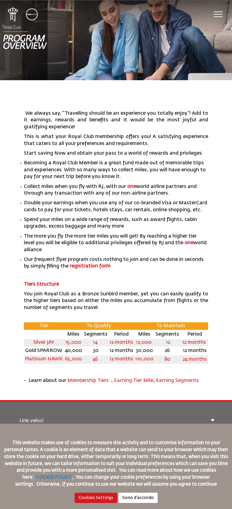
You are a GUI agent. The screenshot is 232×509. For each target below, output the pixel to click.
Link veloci (117, 421)
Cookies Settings (96, 498)
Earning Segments (177, 380)
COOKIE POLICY (53, 477)
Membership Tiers (88, 380)
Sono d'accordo (138, 498)
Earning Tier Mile (133, 380)
